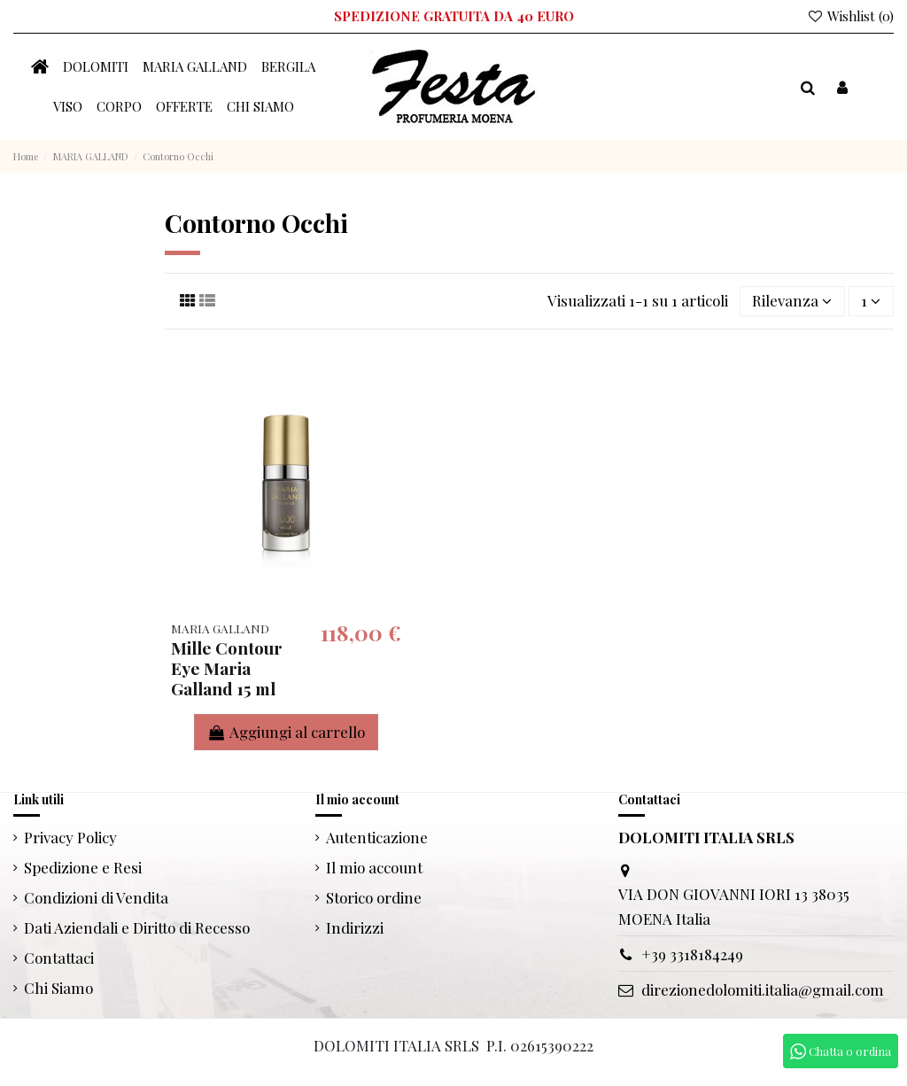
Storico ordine (374, 897)
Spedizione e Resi (83, 867)
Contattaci (59, 957)
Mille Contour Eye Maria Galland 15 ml (227, 668)
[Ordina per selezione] (792, 301)
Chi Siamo (58, 987)
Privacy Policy (70, 837)
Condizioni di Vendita (96, 897)
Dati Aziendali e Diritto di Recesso (137, 927)
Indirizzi (355, 927)
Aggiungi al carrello (286, 731)
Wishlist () (850, 16)
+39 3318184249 (692, 954)
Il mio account (374, 867)
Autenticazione (377, 837)
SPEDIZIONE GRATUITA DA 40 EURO (454, 16)
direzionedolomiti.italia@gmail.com (762, 989)
